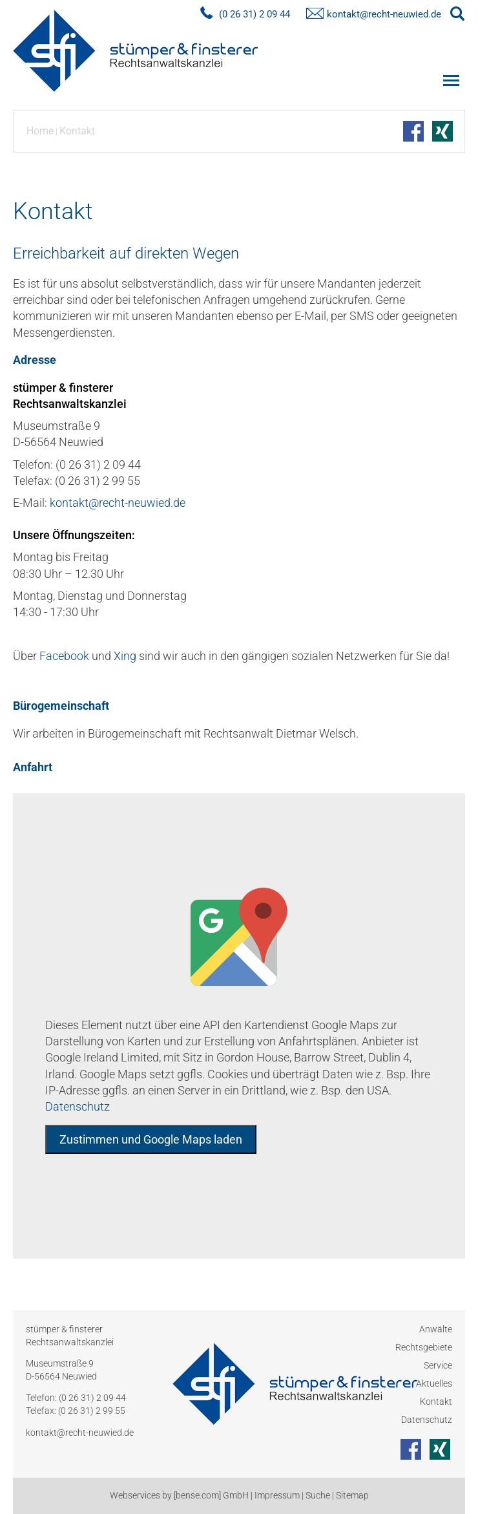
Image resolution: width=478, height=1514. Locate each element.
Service (438, 1365)
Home (40, 131)
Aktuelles (434, 1383)
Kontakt (77, 131)
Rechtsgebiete (423, 1347)
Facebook (64, 656)
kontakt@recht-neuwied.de (384, 14)
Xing (125, 656)
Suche (318, 1495)
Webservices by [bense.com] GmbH (179, 1495)
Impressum (277, 1495)
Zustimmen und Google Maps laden (150, 1139)
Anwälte (435, 1329)
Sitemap (352, 1495)
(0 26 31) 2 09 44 (92, 1397)
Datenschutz (77, 1106)
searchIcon (457, 14)
